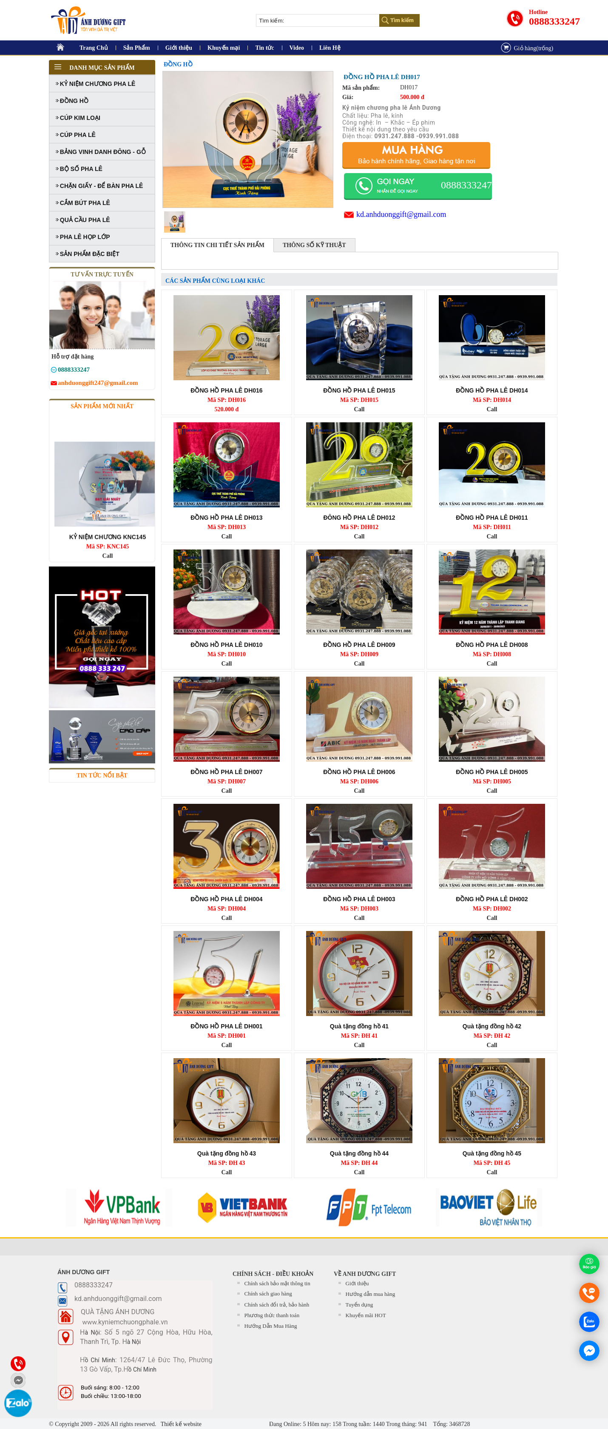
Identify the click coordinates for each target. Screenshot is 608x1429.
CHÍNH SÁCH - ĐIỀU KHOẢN (273, 1274)
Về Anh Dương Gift (365, 1274)
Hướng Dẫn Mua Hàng (270, 1326)
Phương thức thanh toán (272, 1315)
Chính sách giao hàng (268, 1293)
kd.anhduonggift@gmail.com (401, 214)
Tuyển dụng (359, 1304)
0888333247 (554, 21)
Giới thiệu (178, 48)
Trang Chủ (94, 48)
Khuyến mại (223, 48)
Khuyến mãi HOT (366, 1315)
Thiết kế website (180, 1424)
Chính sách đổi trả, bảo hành (277, 1304)
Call (359, 409)
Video (297, 48)
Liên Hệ (330, 48)
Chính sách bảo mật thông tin (277, 1283)
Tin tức (264, 48)
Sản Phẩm (136, 48)
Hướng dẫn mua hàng (370, 1294)
